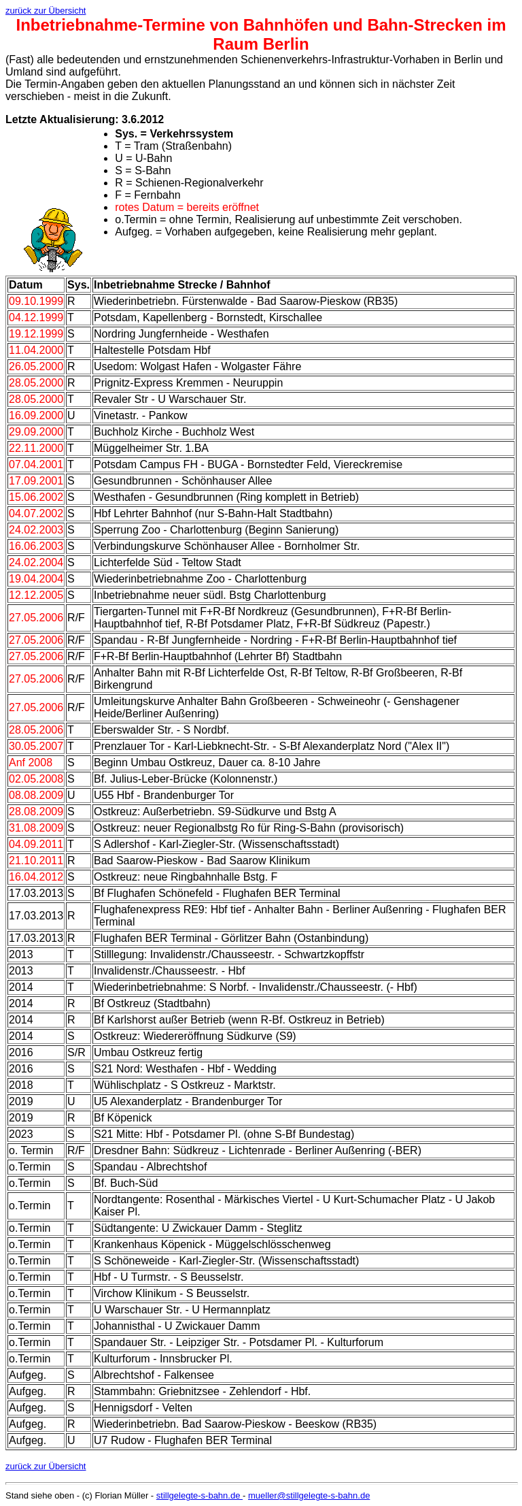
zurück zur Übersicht (45, 10)
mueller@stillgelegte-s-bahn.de (309, 1495)
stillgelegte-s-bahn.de (199, 1495)
